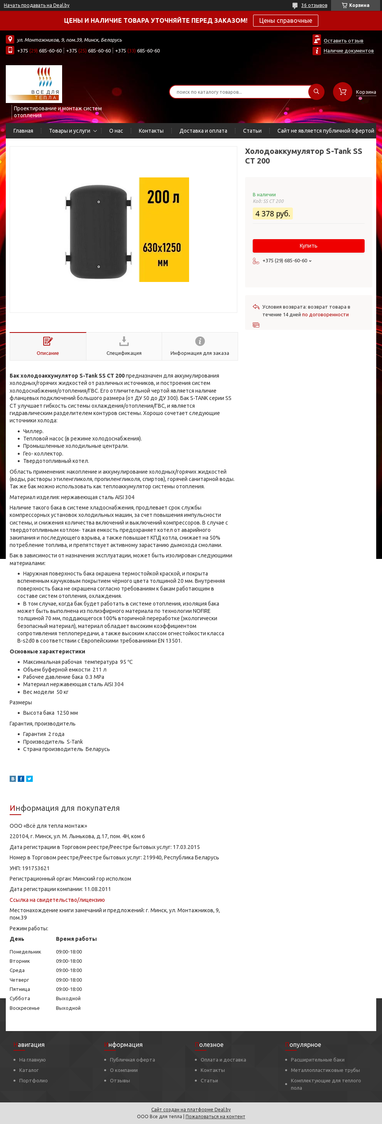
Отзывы (120, 1080)
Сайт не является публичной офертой (325, 130)
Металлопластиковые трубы (325, 1070)
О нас (116, 130)
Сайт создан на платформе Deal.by (191, 1109)
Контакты (151, 130)
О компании (124, 1070)
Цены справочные (285, 20)
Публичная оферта (132, 1059)
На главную (32, 1059)
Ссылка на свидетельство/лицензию (57, 900)
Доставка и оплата (203, 130)
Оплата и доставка (223, 1059)
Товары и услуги (69, 130)
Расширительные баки (318, 1059)
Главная (23, 130)
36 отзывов (314, 5)
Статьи (252, 130)
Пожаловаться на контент (215, 1116)
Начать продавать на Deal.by (36, 5)
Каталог (29, 1070)
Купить (309, 246)
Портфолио (33, 1080)
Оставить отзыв (343, 40)
